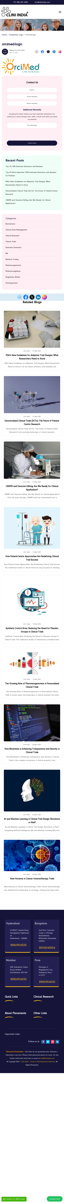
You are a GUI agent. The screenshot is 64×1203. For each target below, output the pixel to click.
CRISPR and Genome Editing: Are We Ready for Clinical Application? (32, 488)
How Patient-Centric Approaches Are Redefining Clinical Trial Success (32, 558)
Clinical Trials (11, 242)
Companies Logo (16, 35)
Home (4, 35)
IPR (7, 254)
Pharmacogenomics (13, 265)
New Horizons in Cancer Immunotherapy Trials (32, 879)
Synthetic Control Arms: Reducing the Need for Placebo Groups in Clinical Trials (32, 630)
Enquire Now (54, 1199)
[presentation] (26, 136)
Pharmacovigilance (13, 271)
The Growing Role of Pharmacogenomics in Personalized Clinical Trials (32, 685)
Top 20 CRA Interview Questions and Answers (24, 166)
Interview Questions (13, 248)
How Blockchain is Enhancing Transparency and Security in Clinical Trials (32, 751)
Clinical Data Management (16, 230)
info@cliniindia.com (47, 1058)
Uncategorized (11, 283)
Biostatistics (10, 224)
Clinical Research (12, 236)
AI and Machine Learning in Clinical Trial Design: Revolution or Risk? (32, 821)
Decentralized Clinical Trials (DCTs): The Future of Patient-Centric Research (32, 423)
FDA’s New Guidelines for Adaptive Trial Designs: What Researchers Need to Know (32, 357)
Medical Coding (12, 259)
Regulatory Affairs (13, 277)
